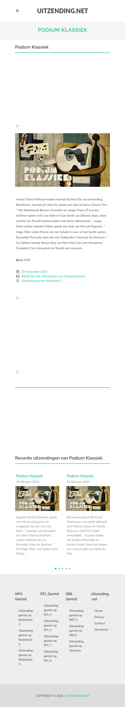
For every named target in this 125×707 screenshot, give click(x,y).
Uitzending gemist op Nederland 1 (26, 617)
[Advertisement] (62, 89)
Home (99, 610)
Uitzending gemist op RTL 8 (51, 656)
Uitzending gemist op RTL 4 (51, 610)
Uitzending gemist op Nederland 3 (26, 657)
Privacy (99, 617)
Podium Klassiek (62, 30)
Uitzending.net (76, 695)
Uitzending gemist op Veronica (76, 645)
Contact (100, 623)
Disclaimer (101, 629)
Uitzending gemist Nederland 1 (42, 280)
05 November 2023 (34, 271)
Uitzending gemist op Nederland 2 (26, 637)
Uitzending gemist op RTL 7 (51, 640)
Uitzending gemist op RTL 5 (51, 625)
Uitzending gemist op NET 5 (76, 615)
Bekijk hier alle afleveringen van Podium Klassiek (53, 276)
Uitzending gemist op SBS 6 (76, 630)
